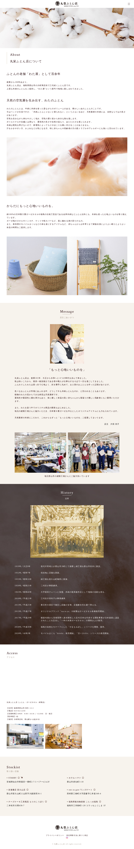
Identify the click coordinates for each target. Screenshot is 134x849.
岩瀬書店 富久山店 (17, 792)
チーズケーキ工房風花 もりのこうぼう (26, 804)
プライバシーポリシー (55, 835)
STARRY (12, 780)
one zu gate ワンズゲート (81, 792)
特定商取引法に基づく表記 (77, 835)
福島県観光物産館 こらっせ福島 (83, 804)
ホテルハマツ (75, 780)
